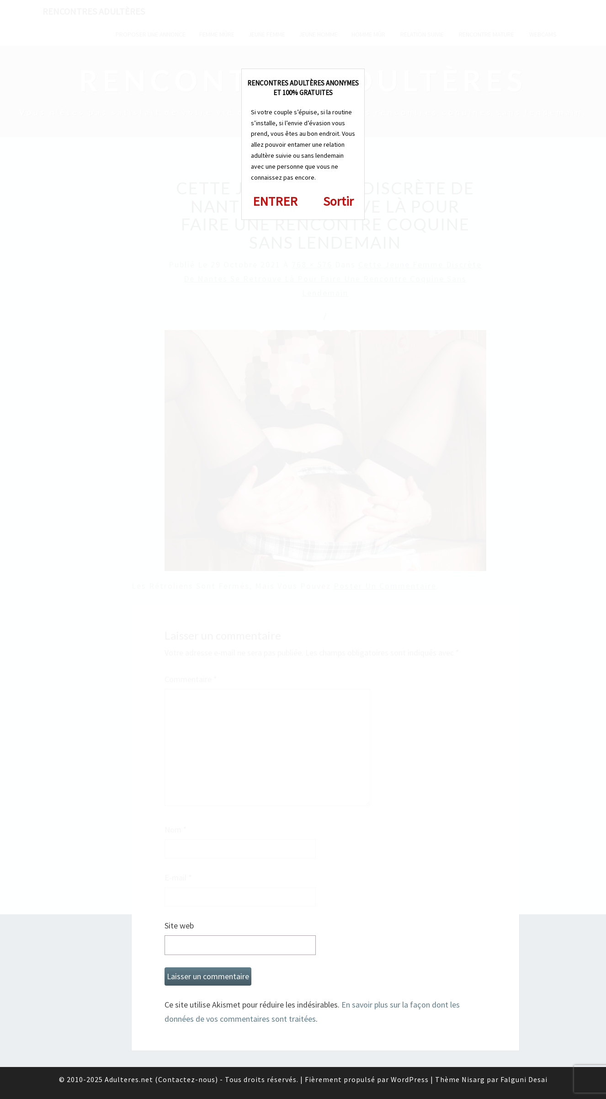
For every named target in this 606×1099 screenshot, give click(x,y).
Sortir (338, 201)
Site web (179, 925)
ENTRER (275, 201)
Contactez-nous (186, 1079)
